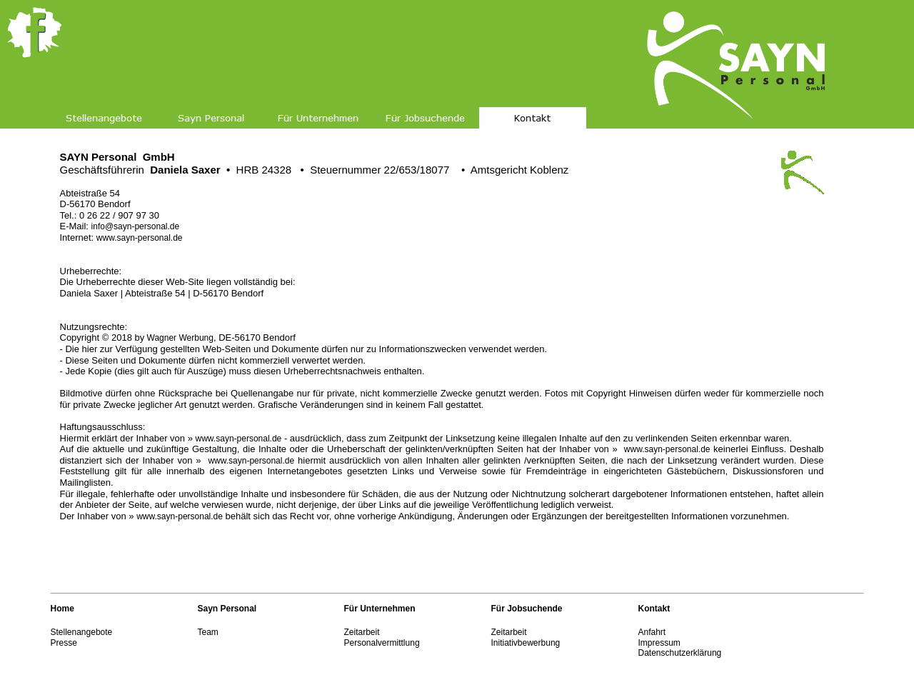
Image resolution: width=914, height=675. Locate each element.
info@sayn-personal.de (135, 226)
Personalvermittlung (382, 643)
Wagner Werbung (179, 338)
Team (208, 632)
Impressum (659, 643)
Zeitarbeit (362, 632)
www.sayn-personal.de (139, 238)
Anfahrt (652, 632)
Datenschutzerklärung (680, 653)
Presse (64, 643)
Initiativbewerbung (526, 643)
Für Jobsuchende (527, 609)
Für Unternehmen (380, 609)
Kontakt (654, 609)
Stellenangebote (82, 632)
